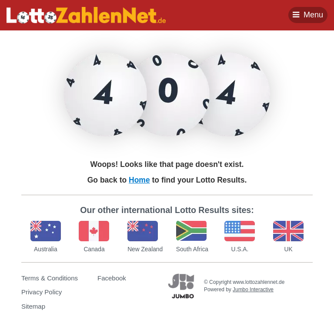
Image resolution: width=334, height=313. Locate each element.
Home (139, 180)
